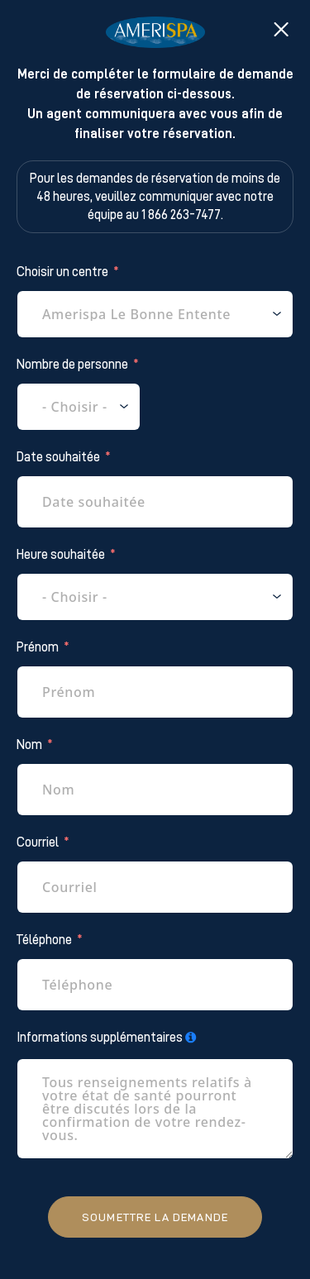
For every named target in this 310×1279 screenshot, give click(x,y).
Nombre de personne (72, 364)
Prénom (38, 647)
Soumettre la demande (155, 1217)
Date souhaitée (58, 457)
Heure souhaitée (61, 554)
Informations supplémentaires (100, 1037)
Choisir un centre (62, 272)
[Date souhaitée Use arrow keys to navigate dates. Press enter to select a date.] (155, 501)
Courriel (38, 842)
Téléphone (44, 940)
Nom (29, 745)
